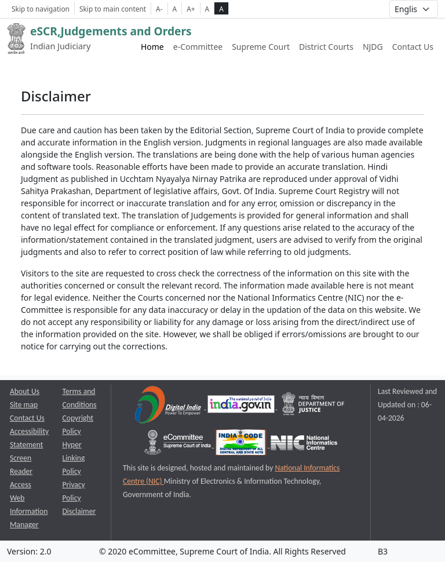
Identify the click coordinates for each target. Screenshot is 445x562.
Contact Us (412, 46)
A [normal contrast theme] (207, 8)
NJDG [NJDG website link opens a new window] (373, 46)
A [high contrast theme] (221, 8)
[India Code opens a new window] (241, 445)
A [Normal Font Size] (175, 8)
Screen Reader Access (21, 471)
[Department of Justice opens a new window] (313, 406)
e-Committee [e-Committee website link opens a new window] (197, 46)
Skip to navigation (41, 8)
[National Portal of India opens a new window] (242, 406)
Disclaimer (79, 511)
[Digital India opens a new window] (169, 406)
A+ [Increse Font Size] (191, 8)
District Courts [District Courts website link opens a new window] (326, 46)
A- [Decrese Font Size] (159, 8)
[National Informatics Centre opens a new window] (303, 445)
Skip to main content (112, 8)
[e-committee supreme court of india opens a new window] (178, 445)
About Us (24, 391)
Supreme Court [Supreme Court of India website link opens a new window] (261, 46)
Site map (24, 405)
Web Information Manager (29, 511)
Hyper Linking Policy (74, 458)
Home (152, 46)
